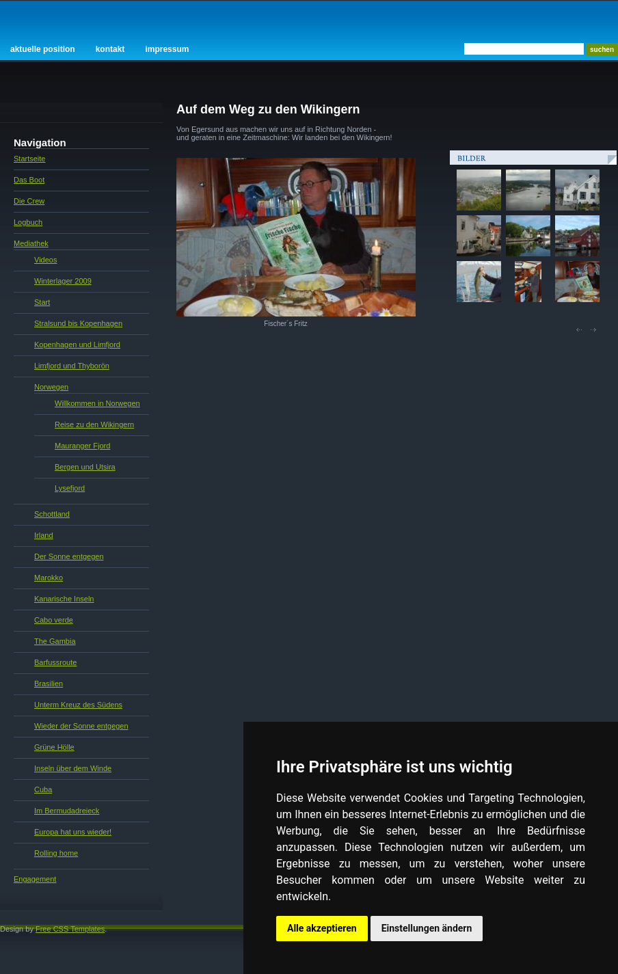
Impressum (167, 49)
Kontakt (110, 49)
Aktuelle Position (42, 49)
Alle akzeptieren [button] (322, 928)
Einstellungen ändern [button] (426, 928)
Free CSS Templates (70, 929)
